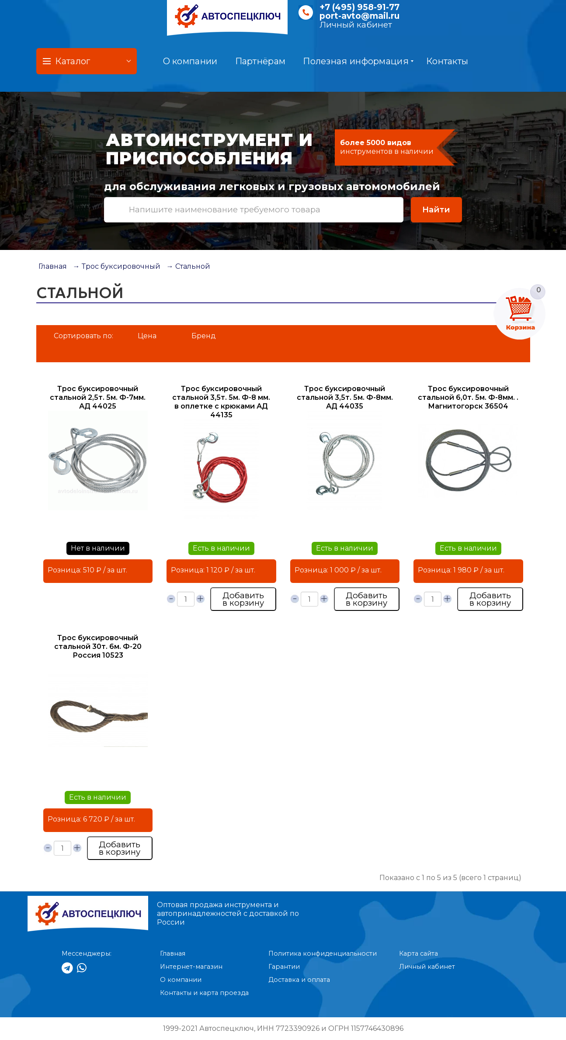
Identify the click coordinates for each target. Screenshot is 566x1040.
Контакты (447, 61)
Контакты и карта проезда (204, 993)
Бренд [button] (203, 336)
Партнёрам (260, 61)
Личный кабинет (355, 25)
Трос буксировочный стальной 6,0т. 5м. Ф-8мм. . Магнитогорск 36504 (468, 397)
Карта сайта (418, 953)
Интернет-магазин (191, 967)
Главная (52, 266)
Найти (436, 210)
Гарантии (284, 967)
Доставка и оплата (299, 980)
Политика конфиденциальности (322, 953)
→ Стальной (188, 266)
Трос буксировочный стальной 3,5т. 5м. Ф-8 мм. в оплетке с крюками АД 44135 (221, 402)
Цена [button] (147, 336)
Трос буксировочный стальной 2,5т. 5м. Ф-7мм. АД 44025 (98, 397)
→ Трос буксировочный (116, 266)
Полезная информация (358, 61)
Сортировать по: (83, 336)
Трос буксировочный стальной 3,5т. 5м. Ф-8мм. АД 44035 (345, 397)
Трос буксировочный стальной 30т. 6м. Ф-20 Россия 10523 (98, 646)
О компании (190, 61)
